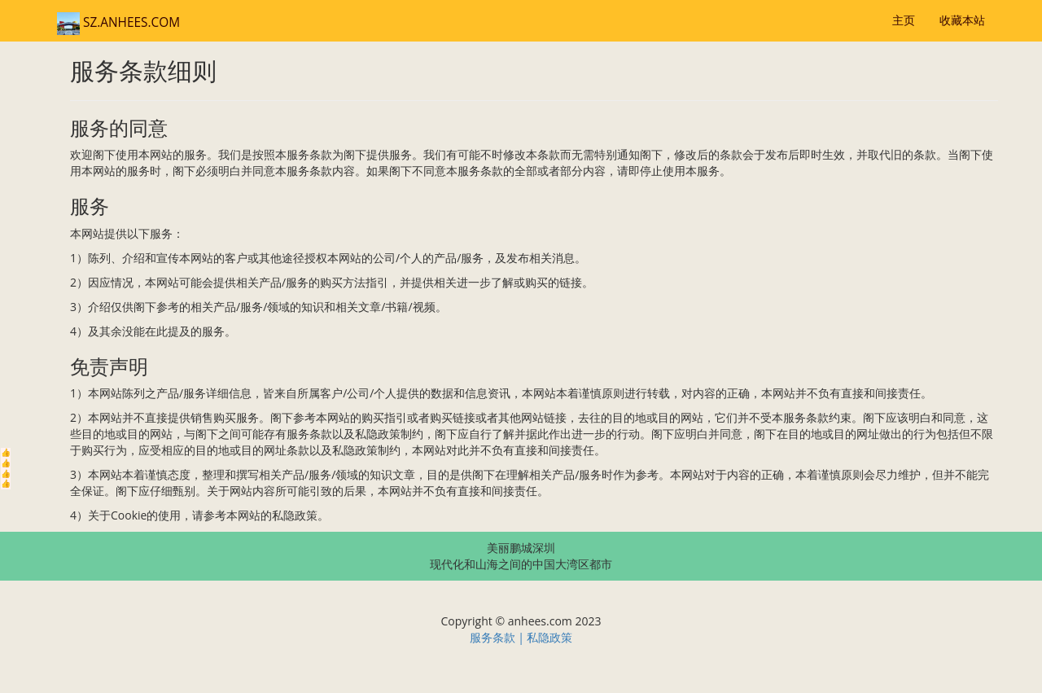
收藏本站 (962, 20)
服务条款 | (499, 637)
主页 (903, 20)
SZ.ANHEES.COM (118, 22)
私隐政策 (549, 637)
